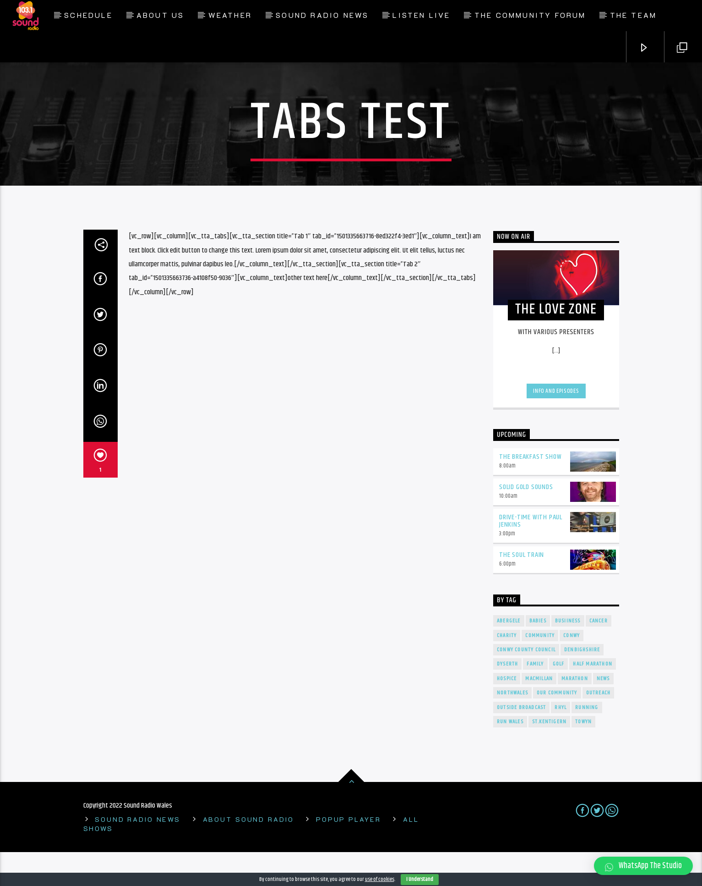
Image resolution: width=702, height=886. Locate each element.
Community (540, 669)
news (603, 712)
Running (586, 741)
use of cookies (379, 879)
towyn (583, 755)
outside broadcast (521, 741)
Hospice (507, 712)
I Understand (419, 879)
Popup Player (348, 853)
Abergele (509, 654)
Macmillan (539, 712)
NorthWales (512, 726)
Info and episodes (556, 424)
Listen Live (421, 15)
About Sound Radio (248, 853)
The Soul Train (521, 588)
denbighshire (582, 683)
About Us (160, 15)
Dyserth (507, 697)
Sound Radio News (322, 15)
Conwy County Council (526, 683)
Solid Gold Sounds (526, 520)
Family (535, 697)
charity (507, 669)
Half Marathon (592, 697)
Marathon (574, 712)
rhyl (560, 741)
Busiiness (568, 654)
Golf (559, 697)
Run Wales (510, 755)
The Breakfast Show (530, 490)
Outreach (598, 726)
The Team (633, 15)
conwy (571, 669)
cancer (598, 654)
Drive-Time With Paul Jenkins (530, 554)
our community (557, 726)
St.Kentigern (549, 755)
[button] (643, 866)
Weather (230, 15)
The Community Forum (530, 15)
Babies (537, 654)
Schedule (88, 15)
